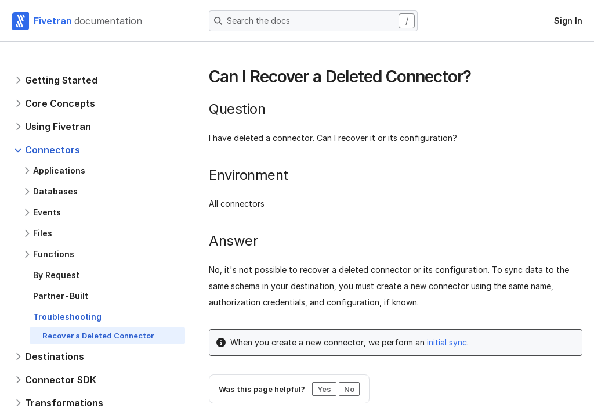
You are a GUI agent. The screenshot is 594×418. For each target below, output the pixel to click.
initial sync (447, 342)
